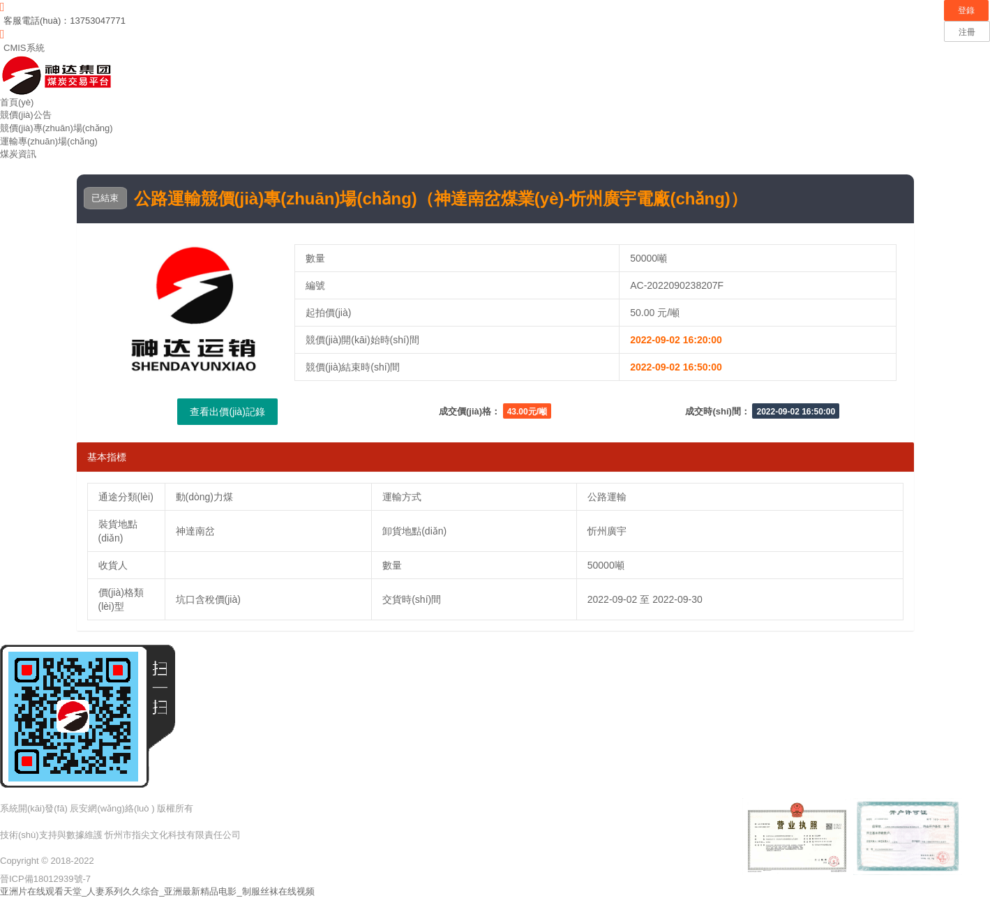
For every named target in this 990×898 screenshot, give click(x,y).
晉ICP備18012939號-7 (45, 879)
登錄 (966, 10)
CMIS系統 (24, 48)
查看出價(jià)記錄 (227, 411)
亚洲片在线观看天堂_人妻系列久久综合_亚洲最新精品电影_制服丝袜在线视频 (157, 891)
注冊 (967, 32)
